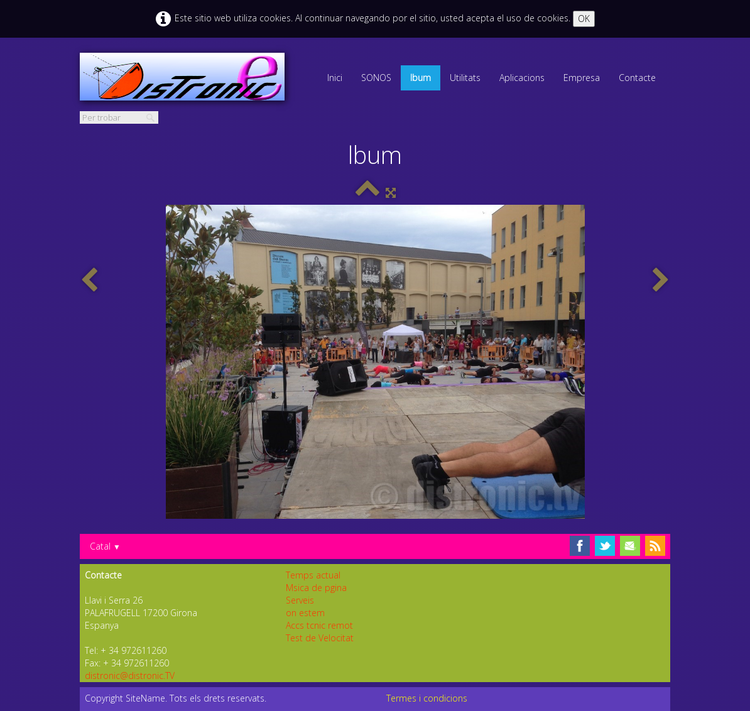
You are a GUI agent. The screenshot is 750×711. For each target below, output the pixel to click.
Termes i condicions (426, 698)
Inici (334, 78)
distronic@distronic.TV (130, 675)
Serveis (300, 600)
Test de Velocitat (320, 638)
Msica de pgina (316, 588)
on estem (305, 613)
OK (584, 18)
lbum (420, 78)
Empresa (581, 78)
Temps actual (313, 575)
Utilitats (465, 78)
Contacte (637, 78)
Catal (105, 546)
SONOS (376, 78)
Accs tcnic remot (319, 625)
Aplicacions (522, 78)
